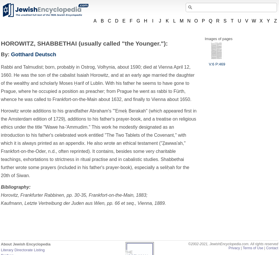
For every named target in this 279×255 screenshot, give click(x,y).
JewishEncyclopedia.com (45, 10)
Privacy (234, 248)
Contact (272, 248)
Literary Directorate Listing (23, 250)
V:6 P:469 (217, 62)
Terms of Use (253, 248)
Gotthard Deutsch (33, 54)
